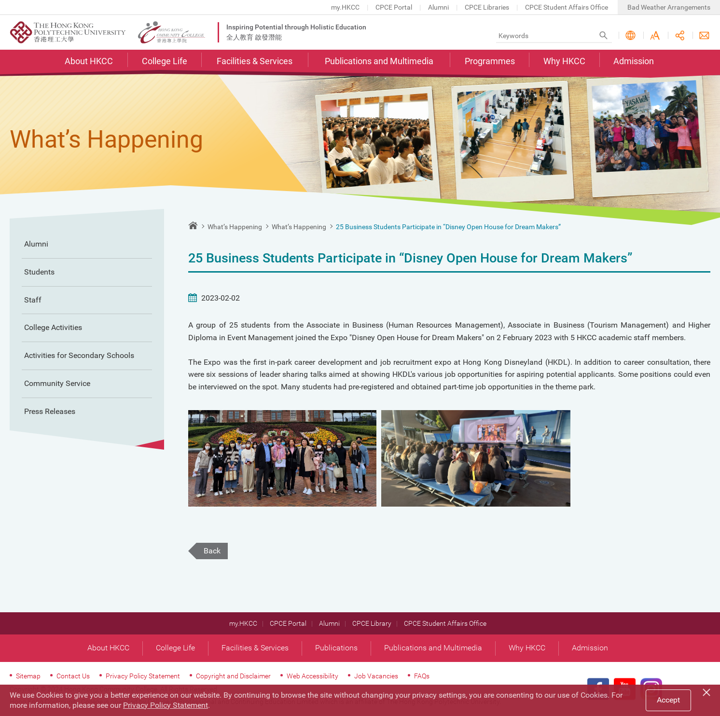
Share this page (680, 35)
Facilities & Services (254, 61)
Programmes (490, 61)
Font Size (655, 35)
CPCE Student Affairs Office (566, 7)
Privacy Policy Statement (143, 676)
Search (603, 35)
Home (193, 225)
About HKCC (89, 61)
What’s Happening (235, 227)
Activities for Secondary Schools (79, 355)
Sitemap (28, 676)
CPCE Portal (393, 7)
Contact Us (704, 35)
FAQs (421, 676)
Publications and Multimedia (379, 61)
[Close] (708, 691)
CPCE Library (371, 623)
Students (39, 271)
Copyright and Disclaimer (233, 676)
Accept (668, 699)
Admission (633, 61)
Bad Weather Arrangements (668, 7)
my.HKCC (345, 7)
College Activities (53, 327)
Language (630, 35)
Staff (33, 299)
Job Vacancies (376, 676)
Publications (336, 647)
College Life (164, 61)
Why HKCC (564, 61)
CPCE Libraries (487, 7)
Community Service (57, 383)
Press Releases (49, 411)
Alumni (438, 7)
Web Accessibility (312, 676)
